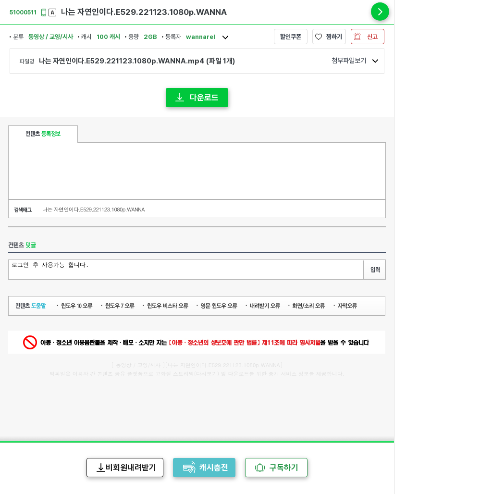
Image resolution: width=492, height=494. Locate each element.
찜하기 (334, 36)
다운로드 (204, 97)
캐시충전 (213, 467)
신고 (372, 36)
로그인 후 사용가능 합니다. (187, 269)
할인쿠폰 (290, 36)
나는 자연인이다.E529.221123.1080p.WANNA (93, 209)
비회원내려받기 (131, 467)
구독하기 (284, 467)
